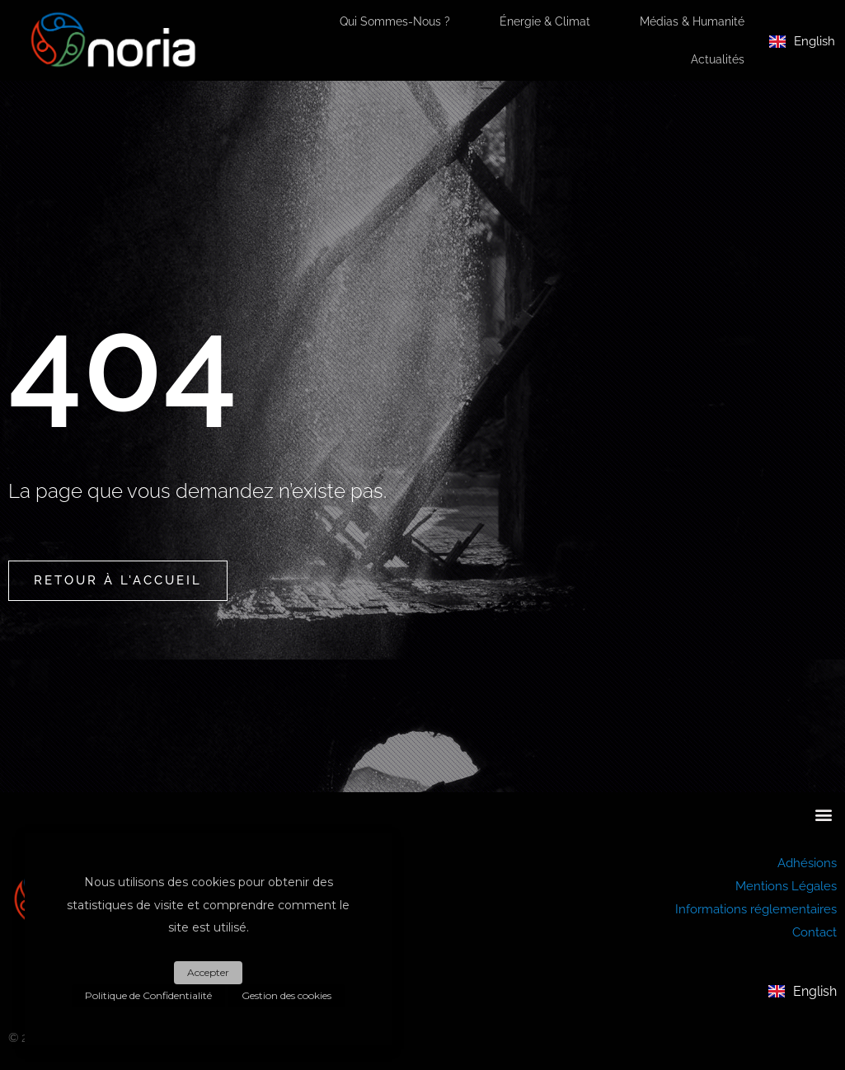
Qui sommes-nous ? (395, 21)
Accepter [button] (208, 972)
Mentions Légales (786, 886)
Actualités (717, 59)
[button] (823, 814)
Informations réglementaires (756, 909)
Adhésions (807, 863)
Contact (814, 932)
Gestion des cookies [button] (286, 995)
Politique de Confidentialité (148, 995)
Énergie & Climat (545, 21)
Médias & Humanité (692, 21)
